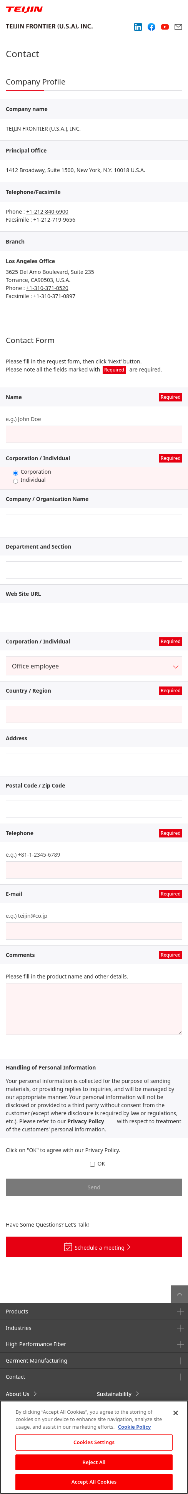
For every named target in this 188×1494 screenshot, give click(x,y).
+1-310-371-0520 (47, 288)
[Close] (175, 1412)
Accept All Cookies (94, 1481)
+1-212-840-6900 (47, 211)
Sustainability (114, 1394)
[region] (94, 1447)
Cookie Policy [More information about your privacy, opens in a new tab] (134, 1426)
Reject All (94, 1462)
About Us (17, 1394)
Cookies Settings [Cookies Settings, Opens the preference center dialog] (94, 1442)
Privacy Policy (85, 1121)
